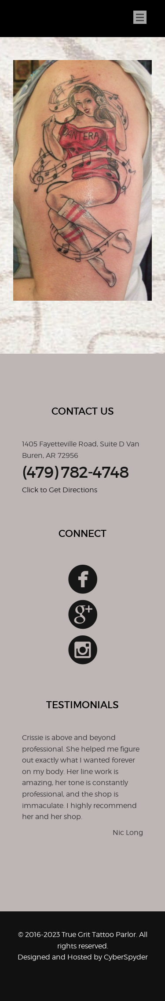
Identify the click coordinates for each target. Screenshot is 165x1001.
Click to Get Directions (59, 490)
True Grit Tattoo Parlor (26, 19)
